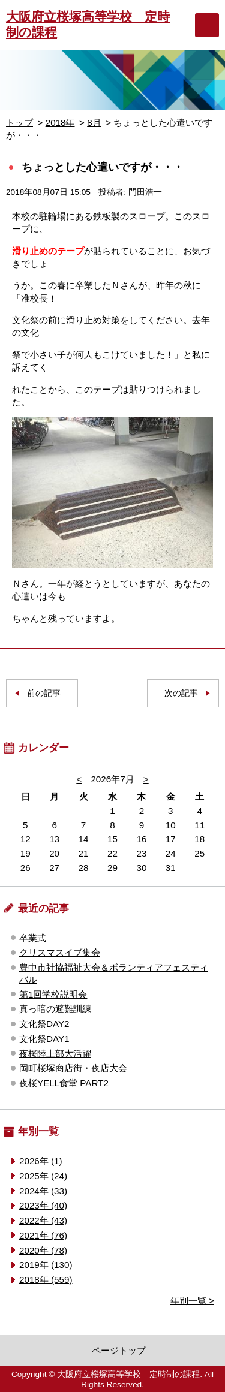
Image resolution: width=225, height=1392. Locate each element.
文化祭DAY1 (44, 1039)
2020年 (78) (43, 1250)
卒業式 (32, 938)
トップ (19, 122)
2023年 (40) (43, 1205)
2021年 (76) (43, 1235)
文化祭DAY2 (44, 1024)
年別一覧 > (192, 1300)
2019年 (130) (45, 1265)
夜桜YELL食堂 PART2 (64, 1083)
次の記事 (181, 693)
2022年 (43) (43, 1220)
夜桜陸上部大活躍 (55, 1053)
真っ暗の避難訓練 (55, 1009)
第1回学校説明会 (53, 994)
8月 (94, 122)
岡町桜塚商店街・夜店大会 (73, 1068)
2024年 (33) (43, 1191)
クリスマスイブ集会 (59, 952)
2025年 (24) (43, 1176)
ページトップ (119, 1350)
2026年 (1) (40, 1161)
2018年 (60, 122)
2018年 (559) (45, 1280)
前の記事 (44, 693)
